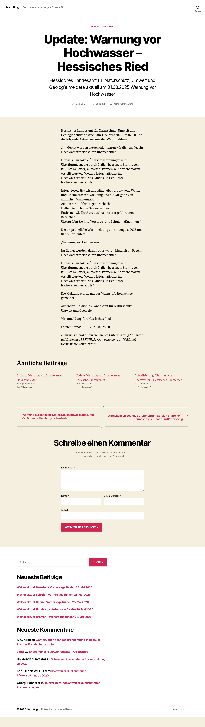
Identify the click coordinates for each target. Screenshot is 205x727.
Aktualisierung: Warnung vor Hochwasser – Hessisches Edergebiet (155, 380)
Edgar (21, 661)
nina (82, 104)
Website (65, 519)
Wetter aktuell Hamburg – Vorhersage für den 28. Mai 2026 (59, 619)
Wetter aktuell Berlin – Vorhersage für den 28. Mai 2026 (57, 611)
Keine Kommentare (124, 104)
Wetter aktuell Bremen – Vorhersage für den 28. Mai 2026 (58, 626)
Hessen (95, 27)
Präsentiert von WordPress (57, 718)
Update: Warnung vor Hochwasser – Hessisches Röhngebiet (93, 380)
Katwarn (108, 27)
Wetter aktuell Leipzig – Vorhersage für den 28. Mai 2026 (58, 604)
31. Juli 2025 (98, 104)
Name (65, 505)
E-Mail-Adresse (113, 505)
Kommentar (68, 477)
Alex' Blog (13, 7)
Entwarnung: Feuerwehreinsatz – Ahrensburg (62, 661)
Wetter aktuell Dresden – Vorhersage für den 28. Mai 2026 (58, 597)
